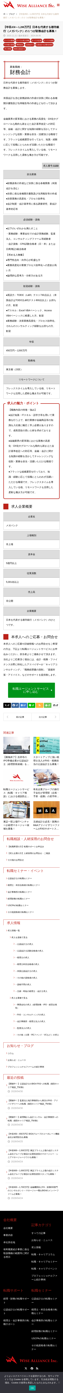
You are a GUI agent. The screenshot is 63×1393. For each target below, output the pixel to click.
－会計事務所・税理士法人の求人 (30, 1021)
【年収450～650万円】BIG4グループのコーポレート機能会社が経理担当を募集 (33, 1135)
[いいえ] (58, 1382)
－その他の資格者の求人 (26, 978)
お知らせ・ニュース (17, 1060)
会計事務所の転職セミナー (20, 892)
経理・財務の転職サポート (16, 1300)
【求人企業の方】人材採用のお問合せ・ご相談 (29, 853)
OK (32, 1388)
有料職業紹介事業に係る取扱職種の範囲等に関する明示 (16, 1253)
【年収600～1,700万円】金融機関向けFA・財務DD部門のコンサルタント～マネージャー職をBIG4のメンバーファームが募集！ (33, 1190)
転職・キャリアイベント (44, 1268)
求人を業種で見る (19, 998)
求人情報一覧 (14, 930)
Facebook (31, 1368)
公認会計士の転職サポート (16, 1311)
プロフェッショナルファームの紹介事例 (26, 1067)
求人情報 (7, 49)
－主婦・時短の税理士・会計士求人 (31, 991)
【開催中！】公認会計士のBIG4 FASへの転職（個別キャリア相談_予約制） (33, 1085)
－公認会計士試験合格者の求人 (29, 951)
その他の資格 (9, 45)
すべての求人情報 (23, 40)
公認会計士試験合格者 (44, 45)
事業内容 (8, 1235)
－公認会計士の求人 (24, 944)
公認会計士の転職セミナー (20, 878)
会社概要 (8, 1228)
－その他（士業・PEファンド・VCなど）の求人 (37, 1035)
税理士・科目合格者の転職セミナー (24, 885)
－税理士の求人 (22, 957)
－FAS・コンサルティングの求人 (30, 1015)
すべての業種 (9, 40)
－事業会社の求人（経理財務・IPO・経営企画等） (36, 1006)
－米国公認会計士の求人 (26, 971)
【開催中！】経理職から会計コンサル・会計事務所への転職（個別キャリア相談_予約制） (33, 1119)
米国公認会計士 (19, 49)
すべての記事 (37, 40)
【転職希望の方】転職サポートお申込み (26, 846)
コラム (11, 1053)
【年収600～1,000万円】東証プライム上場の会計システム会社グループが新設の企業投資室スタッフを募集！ (33, 1172)
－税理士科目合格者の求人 (27, 964)
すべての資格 (49, 40)
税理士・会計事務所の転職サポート (16, 1322)
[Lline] (31, 705)
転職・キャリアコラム (43, 1254)
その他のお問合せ (16, 860)
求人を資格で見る (19, 937)
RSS (37, 1368)
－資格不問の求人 (23, 984)
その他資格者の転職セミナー (21, 912)
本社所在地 (9, 1242)
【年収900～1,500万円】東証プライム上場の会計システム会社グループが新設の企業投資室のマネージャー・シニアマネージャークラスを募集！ (33, 1154)
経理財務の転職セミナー (19, 899)
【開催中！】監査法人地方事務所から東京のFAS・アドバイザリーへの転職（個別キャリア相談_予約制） (33, 1102)
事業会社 (19, 45)
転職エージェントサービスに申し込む (31, 690)
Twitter (26, 1368)
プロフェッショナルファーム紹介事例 (44, 1277)
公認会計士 (30, 45)
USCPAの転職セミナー (18, 905)
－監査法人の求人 (23, 1028)
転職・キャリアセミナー (44, 1261)
